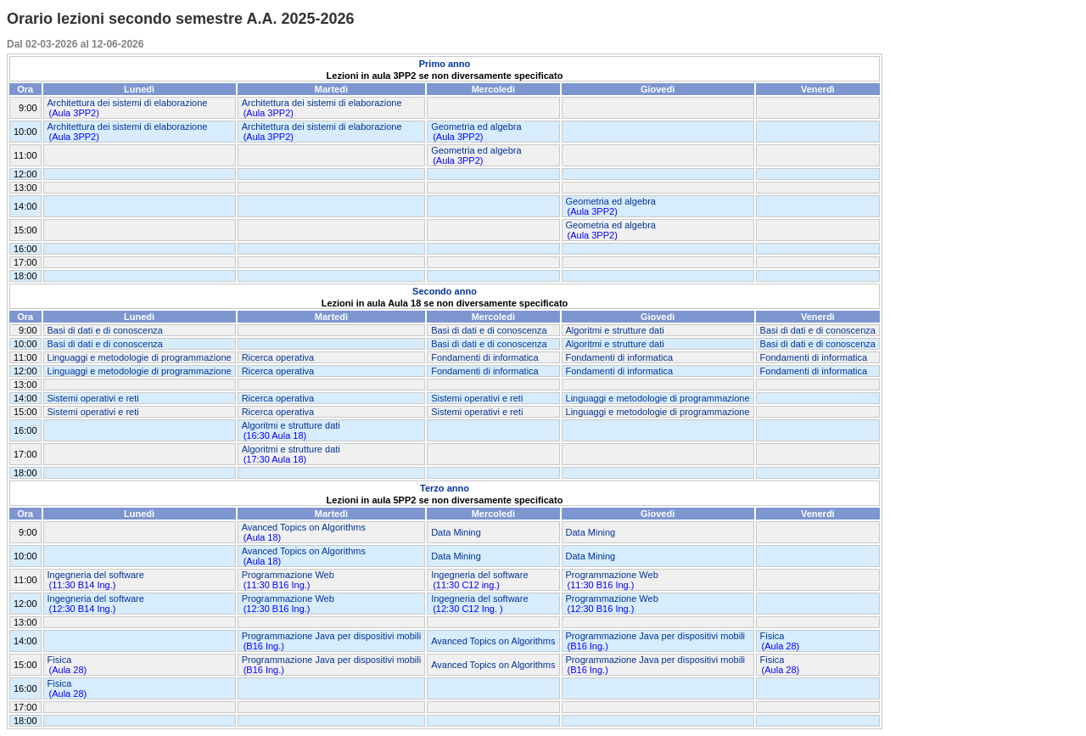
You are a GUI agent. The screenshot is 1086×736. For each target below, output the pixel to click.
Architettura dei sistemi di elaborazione (128, 103)
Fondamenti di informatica (485, 357)
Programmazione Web (288, 575)
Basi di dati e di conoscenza (105, 330)
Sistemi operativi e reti (93, 398)
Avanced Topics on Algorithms (304, 527)
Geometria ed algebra (476, 126)
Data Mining (456, 532)
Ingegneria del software (96, 575)
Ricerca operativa (278, 357)
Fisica (772, 636)
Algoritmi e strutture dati (615, 330)
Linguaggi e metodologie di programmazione (140, 357)
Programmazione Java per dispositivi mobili (332, 636)
